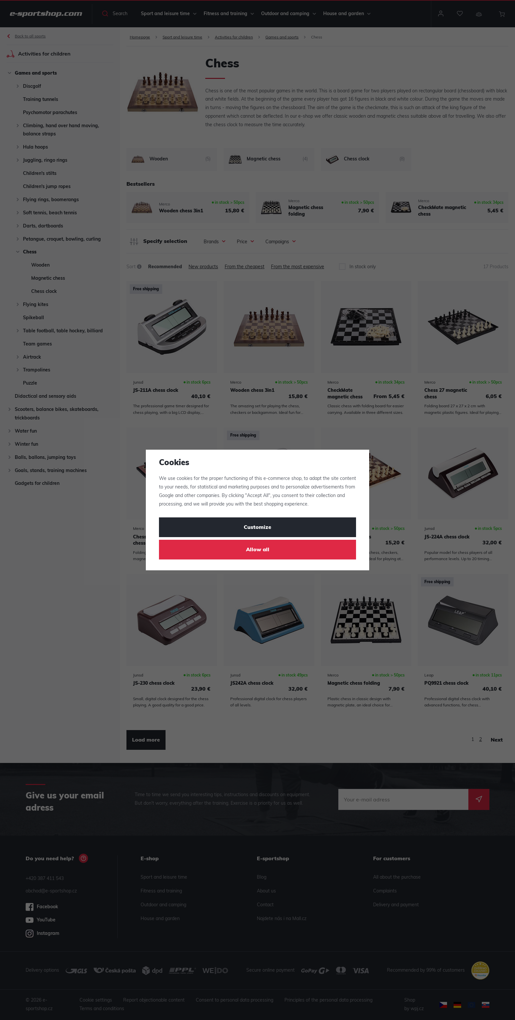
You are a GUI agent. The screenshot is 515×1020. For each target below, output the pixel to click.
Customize (257, 527)
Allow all (257, 550)
